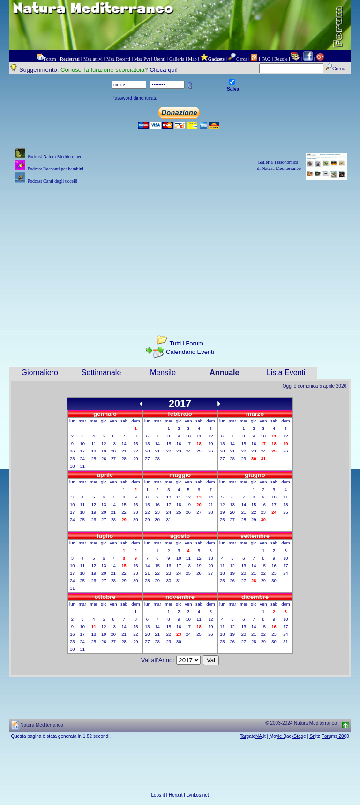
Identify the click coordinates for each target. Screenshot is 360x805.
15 (135, 443)
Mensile (163, 372)
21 (123, 451)
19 (103, 451)
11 (93, 443)
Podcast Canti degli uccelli (52, 181)
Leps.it (158, 794)
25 (93, 458)
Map (192, 58)
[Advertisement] (180, 251)
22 (135, 451)
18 (93, 451)
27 (113, 458)
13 (113, 443)
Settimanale (101, 372)
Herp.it (175, 794)
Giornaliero (40, 372)
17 (82, 451)
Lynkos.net (198, 794)
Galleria (176, 58)
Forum (50, 58)
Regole (280, 58)
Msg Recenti (118, 58)
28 (123, 458)
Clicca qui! (164, 69)
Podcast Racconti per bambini (55, 168)
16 (72, 451)
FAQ (266, 58)
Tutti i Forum (186, 343)
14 (123, 443)
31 (82, 466)
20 (113, 451)
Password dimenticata (135, 97)
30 (72, 466)
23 (72, 458)
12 (103, 443)
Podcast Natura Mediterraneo (54, 156)
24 (82, 458)
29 (135, 458)
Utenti (159, 58)
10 (82, 443)
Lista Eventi (286, 372)
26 (103, 458)
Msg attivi (93, 58)
